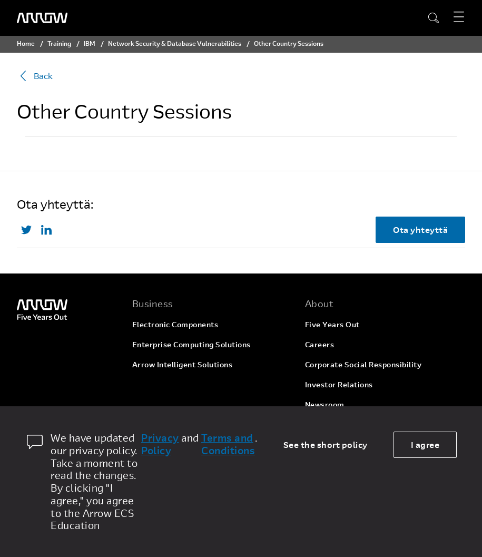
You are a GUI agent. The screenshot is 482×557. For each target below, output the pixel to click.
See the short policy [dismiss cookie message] (325, 444)
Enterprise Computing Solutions (191, 344)
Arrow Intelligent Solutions (182, 364)
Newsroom (325, 404)
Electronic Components (175, 324)
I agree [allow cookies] (425, 444)
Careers (320, 344)
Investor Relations (339, 384)
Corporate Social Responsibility (363, 364)
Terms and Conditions (228, 444)
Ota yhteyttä (420, 229)
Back (35, 76)
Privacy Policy (160, 444)
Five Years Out (332, 324)
